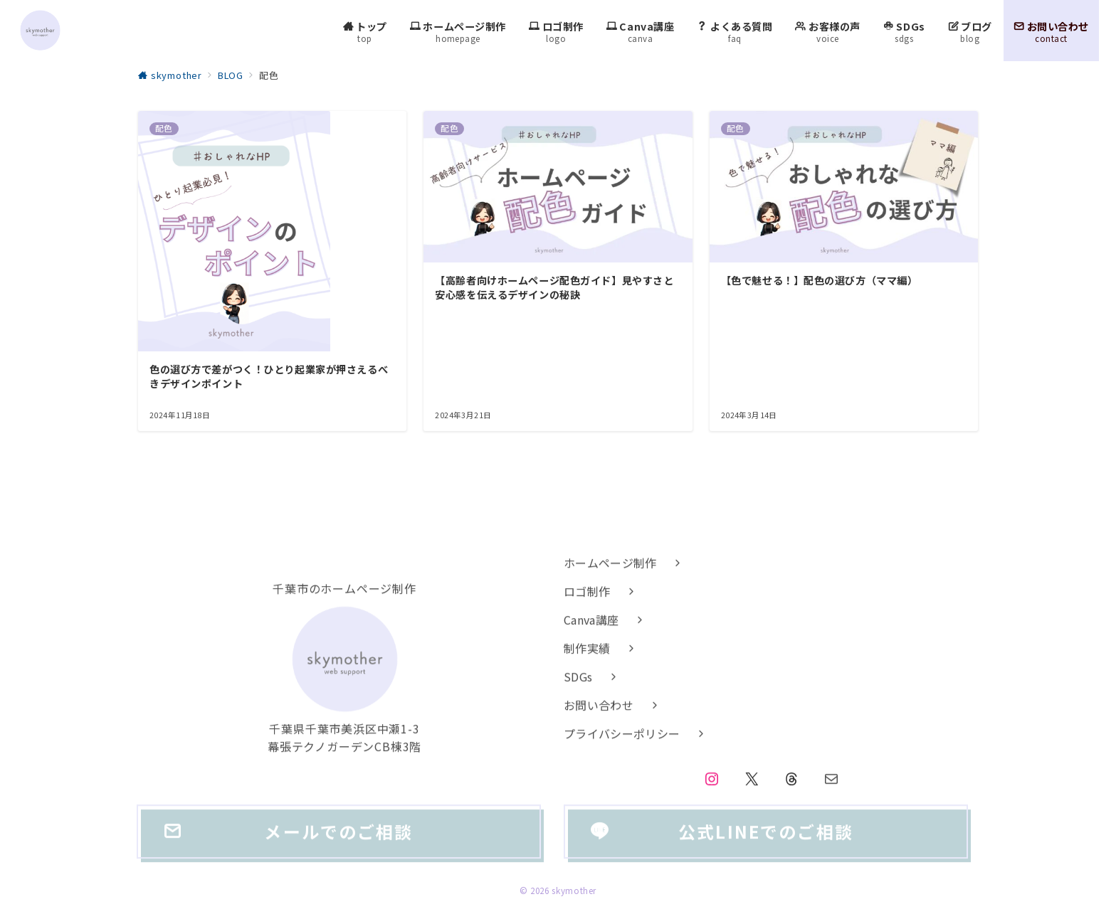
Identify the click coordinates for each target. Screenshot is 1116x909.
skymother (574, 890)
